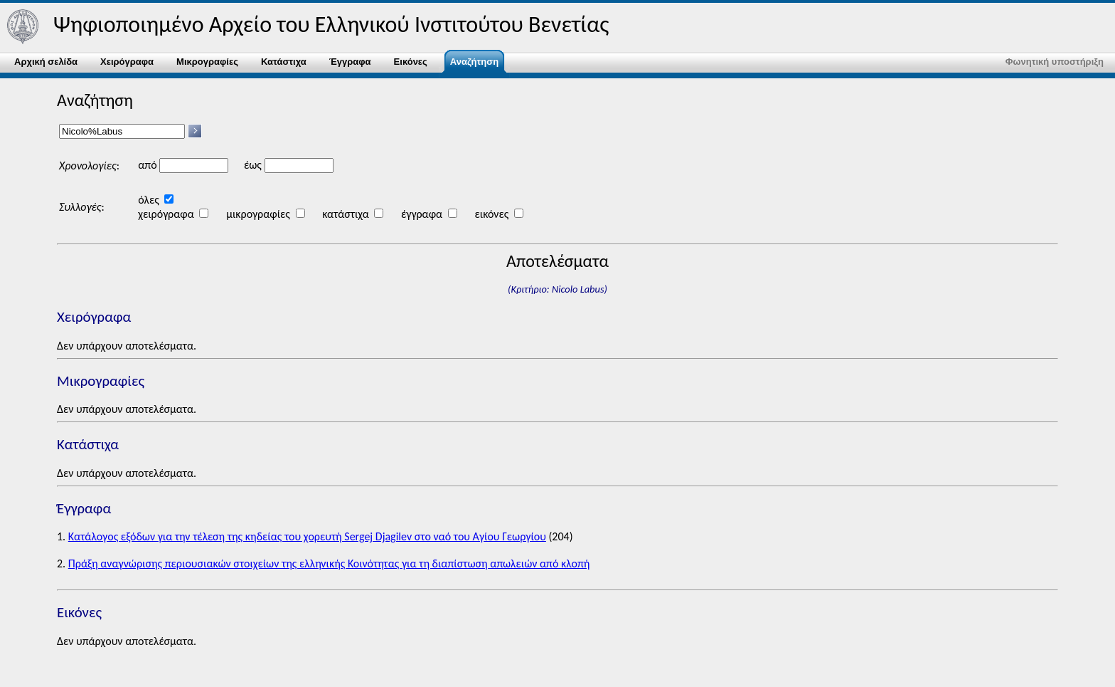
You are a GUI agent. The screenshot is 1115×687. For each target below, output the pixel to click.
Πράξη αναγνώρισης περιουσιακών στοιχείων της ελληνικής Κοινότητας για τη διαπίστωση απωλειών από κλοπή (329, 563)
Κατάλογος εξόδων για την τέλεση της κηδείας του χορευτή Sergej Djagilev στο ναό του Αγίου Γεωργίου (307, 536)
